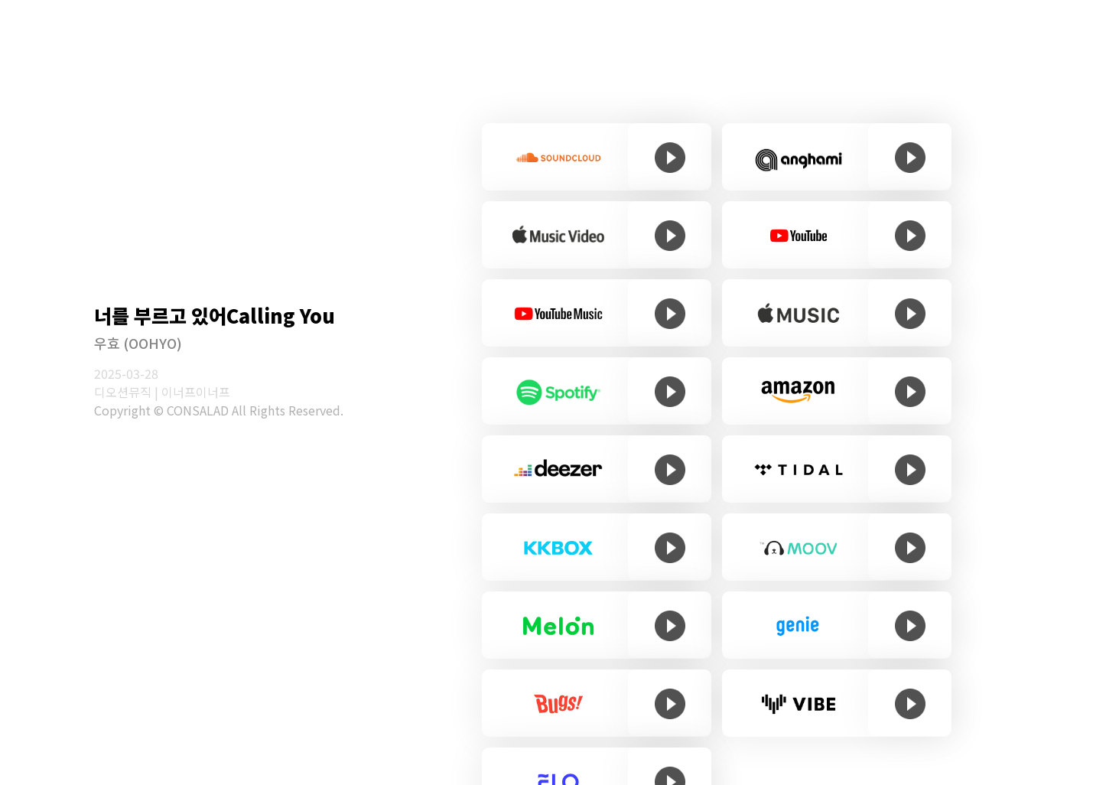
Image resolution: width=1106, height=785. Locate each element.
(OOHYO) (151, 343)
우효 (107, 343)
